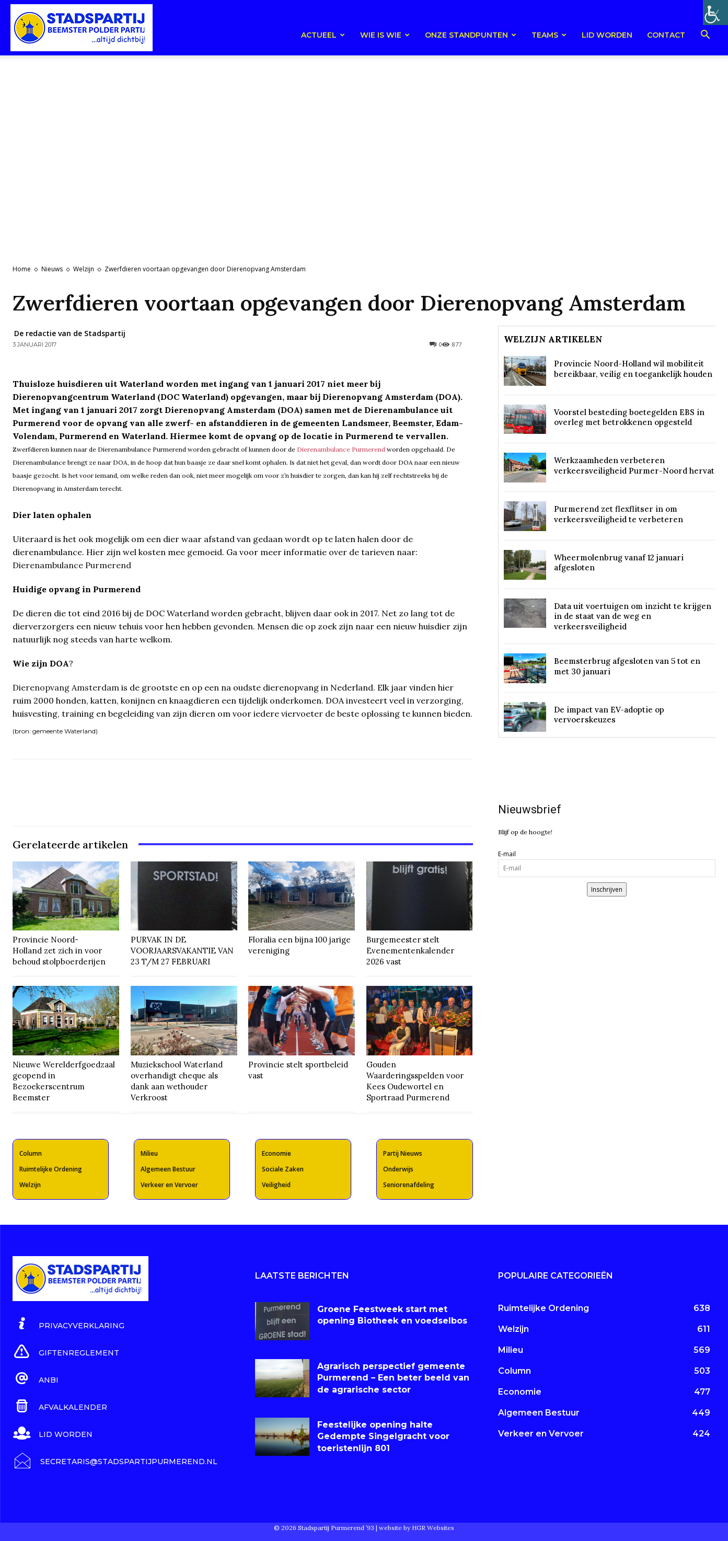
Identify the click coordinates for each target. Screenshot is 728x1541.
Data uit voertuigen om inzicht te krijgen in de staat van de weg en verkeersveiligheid (632, 616)
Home (22, 268)
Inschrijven (606, 889)
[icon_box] (68, 1324)
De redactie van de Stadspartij (69, 333)
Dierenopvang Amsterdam (66, 687)
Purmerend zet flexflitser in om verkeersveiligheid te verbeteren (618, 514)
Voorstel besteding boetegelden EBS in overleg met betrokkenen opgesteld (629, 417)
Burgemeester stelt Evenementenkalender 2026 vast (410, 951)
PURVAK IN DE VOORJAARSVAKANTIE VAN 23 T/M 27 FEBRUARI (182, 951)
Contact (666, 35)
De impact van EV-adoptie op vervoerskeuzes (609, 715)
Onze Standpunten (470, 35)
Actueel (323, 35)
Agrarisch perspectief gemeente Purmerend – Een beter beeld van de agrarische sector (393, 1378)
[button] (705, 36)
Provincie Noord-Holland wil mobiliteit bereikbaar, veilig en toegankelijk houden (633, 369)
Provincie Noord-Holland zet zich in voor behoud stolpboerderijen (59, 951)
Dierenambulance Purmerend (341, 449)
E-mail (507, 853)
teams (549, 35)
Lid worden (607, 35)
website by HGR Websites (416, 1528)
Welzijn (83, 268)
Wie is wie (385, 35)
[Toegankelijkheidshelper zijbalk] (715, 12)
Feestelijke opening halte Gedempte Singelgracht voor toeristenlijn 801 (383, 1436)
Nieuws (52, 268)
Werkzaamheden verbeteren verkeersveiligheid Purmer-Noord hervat (634, 465)
